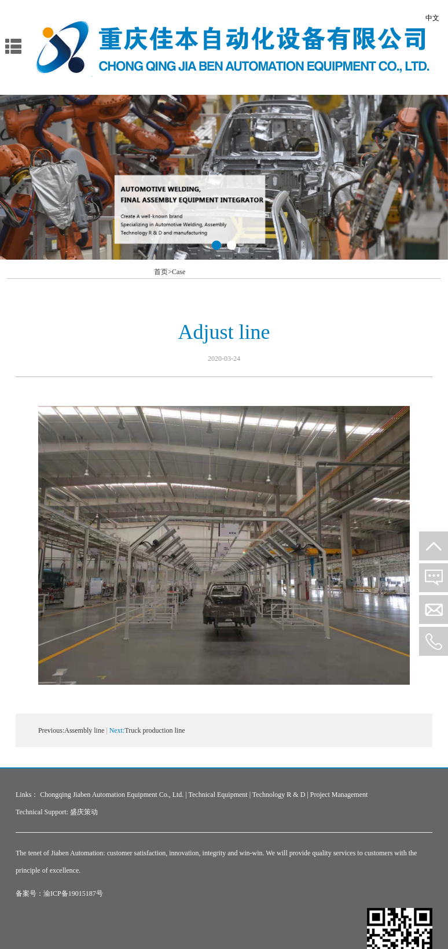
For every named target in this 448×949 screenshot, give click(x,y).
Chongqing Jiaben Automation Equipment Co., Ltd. (111, 795)
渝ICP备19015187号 (73, 893)
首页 (163, 272)
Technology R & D (278, 795)
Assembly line (84, 730)
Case (178, 272)
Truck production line (154, 730)
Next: (117, 730)
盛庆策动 (84, 812)
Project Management (339, 795)
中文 (432, 18)
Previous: (51, 730)
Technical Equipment (218, 795)
